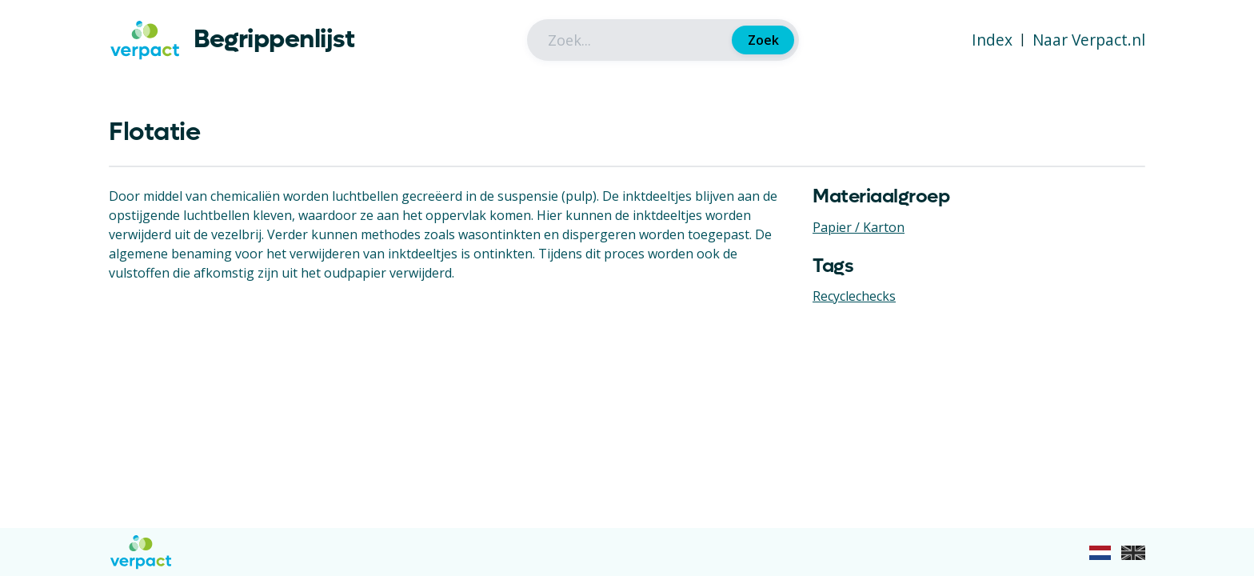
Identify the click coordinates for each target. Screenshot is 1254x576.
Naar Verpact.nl (1088, 39)
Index (992, 39)
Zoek (763, 40)
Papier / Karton (859, 227)
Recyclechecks (854, 296)
